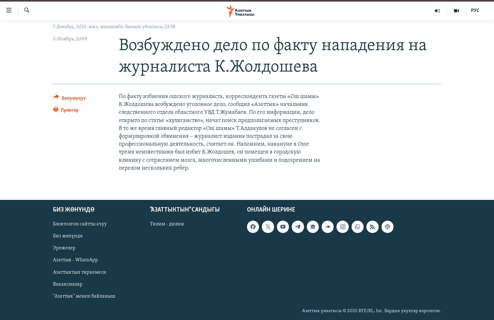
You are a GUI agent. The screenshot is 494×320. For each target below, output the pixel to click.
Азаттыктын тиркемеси (79, 272)
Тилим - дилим (167, 224)
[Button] (69, 99)
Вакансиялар (68, 284)
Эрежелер (64, 248)
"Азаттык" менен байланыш (84, 296)
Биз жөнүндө (68, 236)
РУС (475, 10)
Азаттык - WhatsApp (75, 260)
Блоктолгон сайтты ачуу (80, 224)
